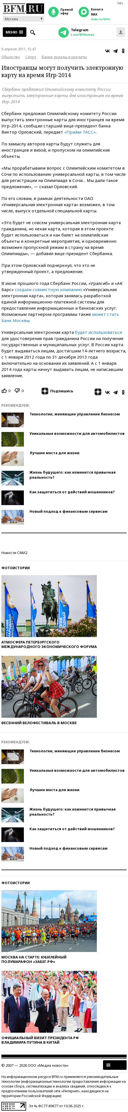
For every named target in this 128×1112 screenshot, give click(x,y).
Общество (10, 57)
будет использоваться (98, 332)
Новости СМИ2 (14, 552)
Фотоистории (15, 568)
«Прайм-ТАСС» (80, 132)
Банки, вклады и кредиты (64, 57)
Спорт (31, 57)
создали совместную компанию (48, 289)
